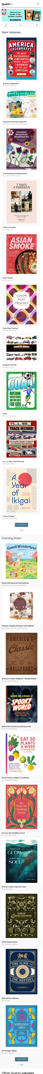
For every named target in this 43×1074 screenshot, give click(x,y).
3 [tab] (22, 25)
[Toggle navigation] (38, 3)
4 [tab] (24, 25)
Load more (22, 538)
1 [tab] (19, 25)
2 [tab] (21, 25)
